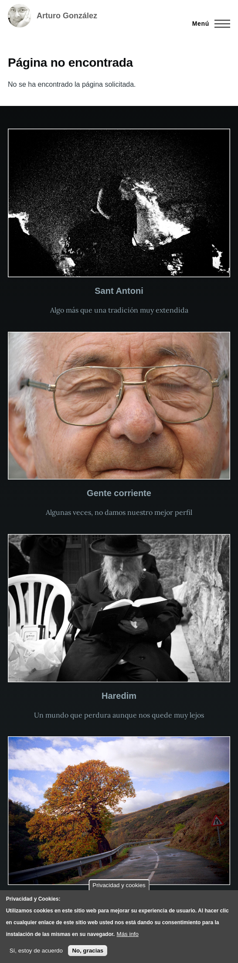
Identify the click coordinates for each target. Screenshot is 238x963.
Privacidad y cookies (119, 885)
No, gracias (87, 950)
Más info (128, 934)
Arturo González (67, 15)
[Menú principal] (208, 23)
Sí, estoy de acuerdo (36, 950)
